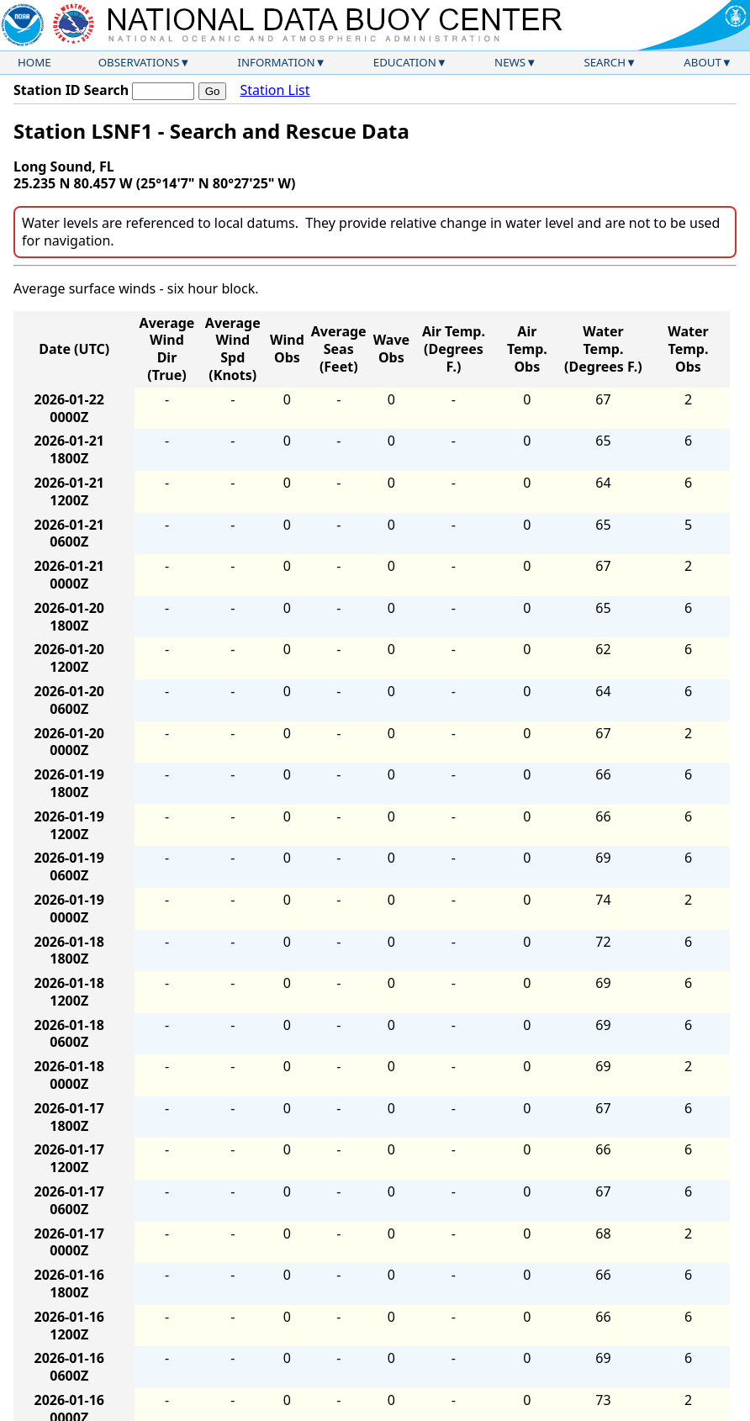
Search (605, 62)
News (510, 62)
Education (404, 62)
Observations (138, 62)
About (702, 62)
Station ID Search (71, 90)
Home (34, 62)
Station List (274, 90)
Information (276, 62)
